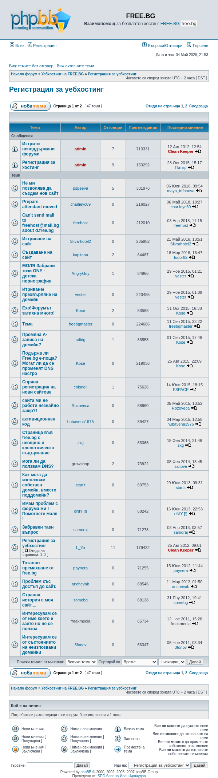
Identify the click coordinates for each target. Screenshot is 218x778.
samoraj (81, 530)
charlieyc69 (80, 204)
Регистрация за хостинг (38, 165)
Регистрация (42, 45)
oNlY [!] (80, 511)
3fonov (81, 645)
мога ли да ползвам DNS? (38, 464)
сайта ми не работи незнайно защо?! (40, 405)
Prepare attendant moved (39, 204)
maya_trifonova (180, 191)
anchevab (80, 584)
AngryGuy (81, 273)
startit (81, 485)
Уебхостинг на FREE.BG (62, 74)
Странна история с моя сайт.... (37, 600)
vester (180, 276)
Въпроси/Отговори (162, 45)
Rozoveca (81, 405)
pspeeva (80, 188)
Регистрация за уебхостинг (112, 74)
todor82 (180, 257)
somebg (81, 600)
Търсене (197, 45)
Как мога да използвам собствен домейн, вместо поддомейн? (39, 485)
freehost (80, 223)
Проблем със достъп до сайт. (39, 584)
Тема (27, 324)
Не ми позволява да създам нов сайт (40, 188)
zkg (81, 443)
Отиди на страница (163, 106)
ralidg (81, 339)
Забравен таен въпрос (38, 530)
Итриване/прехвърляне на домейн (39, 294)
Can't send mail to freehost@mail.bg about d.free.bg (40, 223)
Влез (17, 45)
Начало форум (24, 74)
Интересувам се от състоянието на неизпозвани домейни (39, 645)
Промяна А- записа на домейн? (34, 339)
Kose (80, 310)
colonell (80, 387)
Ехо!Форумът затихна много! (38, 310)
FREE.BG (170, 23)
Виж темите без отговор (31, 66)
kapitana (80, 255)
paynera (80, 568)
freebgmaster (80, 324)
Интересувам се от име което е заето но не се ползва (39, 621)
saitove (180, 466)
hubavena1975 (80, 421)
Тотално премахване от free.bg (38, 568)
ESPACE (181, 389)
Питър (181, 167)
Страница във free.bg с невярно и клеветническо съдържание (38, 442)
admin (80, 149)
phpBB (85, 772)
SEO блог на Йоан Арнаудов (122, 776)
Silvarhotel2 (80, 241)
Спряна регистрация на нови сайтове (39, 387)
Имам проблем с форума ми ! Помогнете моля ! (40, 511)
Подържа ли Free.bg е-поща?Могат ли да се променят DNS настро (39, 363)
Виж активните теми (75, 66)
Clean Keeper (180, 151)
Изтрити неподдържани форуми (38, 149)
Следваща (198, 106)
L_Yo (80, 547)
